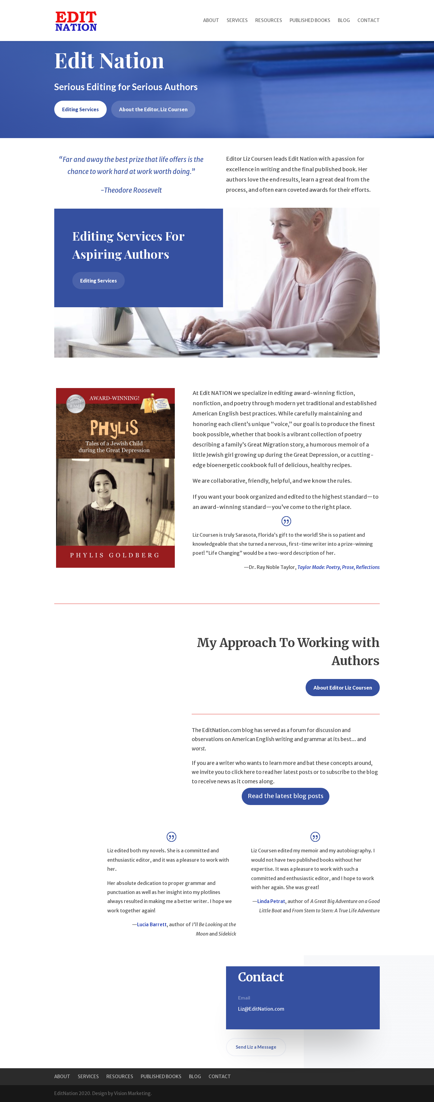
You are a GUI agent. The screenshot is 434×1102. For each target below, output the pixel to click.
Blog (344, 20)
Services (237, 20)
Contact (368, 20)
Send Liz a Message (256, 1047)
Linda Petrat (271, 901)
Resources (268, 20)
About (211, 20)
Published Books (310, 20)
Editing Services (80, 109)
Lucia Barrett (152, 924)
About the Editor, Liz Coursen (153, 109)
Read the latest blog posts (285, 796)
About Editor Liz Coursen (342, 687)
